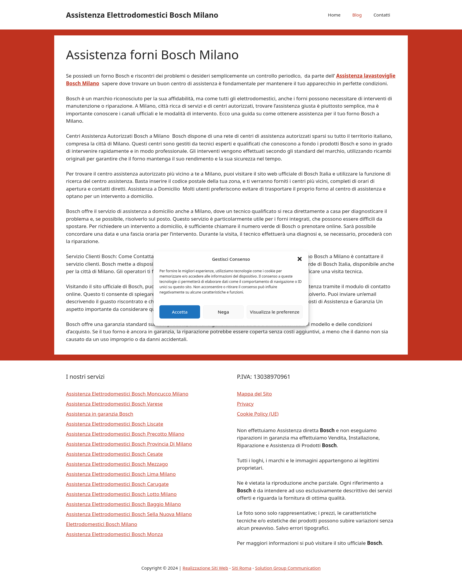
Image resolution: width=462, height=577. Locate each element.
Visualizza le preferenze (274, 312)
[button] (300, 259)
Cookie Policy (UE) (257, 413)
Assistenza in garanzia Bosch (99, 413)
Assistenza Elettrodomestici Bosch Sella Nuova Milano (129, 514)
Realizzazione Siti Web (205, 568)
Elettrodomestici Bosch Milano (101, 524)
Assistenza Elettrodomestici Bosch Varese (114, 403)
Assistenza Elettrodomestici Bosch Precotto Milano (125, 433)
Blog (357, 15)
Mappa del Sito (254, 393)
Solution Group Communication (288, 568)
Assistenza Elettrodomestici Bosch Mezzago (117, 463)
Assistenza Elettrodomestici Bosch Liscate (114, 423)
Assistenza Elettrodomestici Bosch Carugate (117, 484)
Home (334, 15)
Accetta (179, 312)
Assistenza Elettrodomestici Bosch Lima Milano (121, 474)
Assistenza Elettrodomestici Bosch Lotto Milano (121, 494)
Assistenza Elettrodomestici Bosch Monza (114, 534)
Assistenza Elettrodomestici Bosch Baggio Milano (123, 504)
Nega (223, 312)
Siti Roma (241, 568)
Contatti (382, 15)
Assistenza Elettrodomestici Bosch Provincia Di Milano (129, 443)
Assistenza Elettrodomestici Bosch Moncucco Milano (127, 393)
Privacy (245, 403)
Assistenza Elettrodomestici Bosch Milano (142, 15)
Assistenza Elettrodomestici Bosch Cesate (114, 453)
